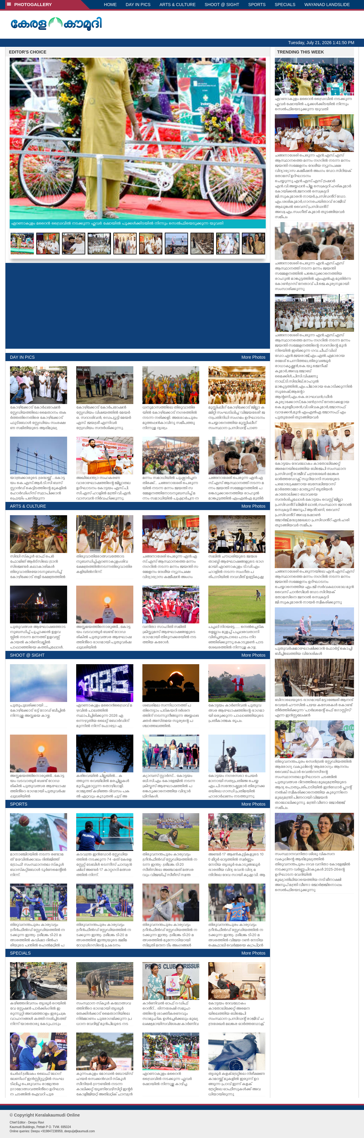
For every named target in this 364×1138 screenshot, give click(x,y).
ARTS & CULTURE (178, 4)
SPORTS (256, 4)
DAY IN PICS (138, 4)
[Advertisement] (137, 305)
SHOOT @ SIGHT (222, 4)
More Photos (253, 357)
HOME (110, 4)
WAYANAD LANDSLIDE (327, 4)
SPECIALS (285, 4)
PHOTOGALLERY (29, 4)
